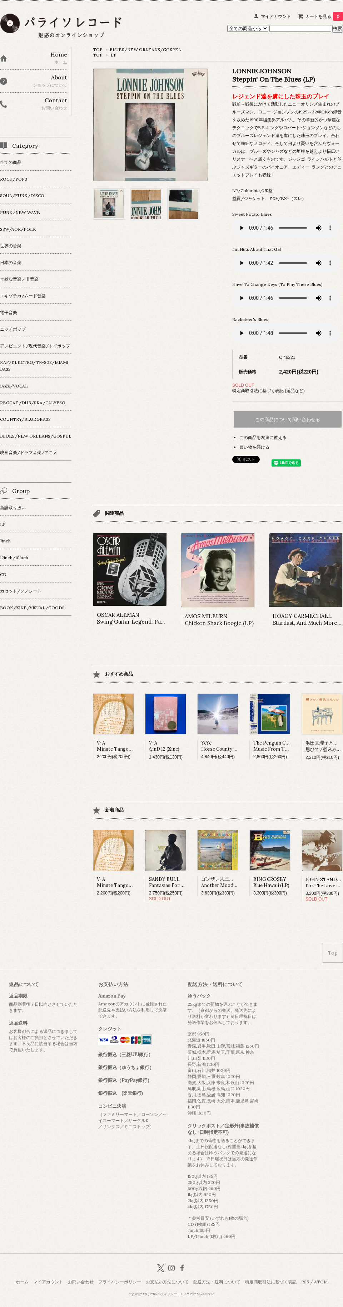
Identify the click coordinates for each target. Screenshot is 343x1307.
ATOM (321, 1281)
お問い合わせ (81, 1281)
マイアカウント (276, 16)
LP (113, 55)
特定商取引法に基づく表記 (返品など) (268, 390)
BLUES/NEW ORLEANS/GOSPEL (145, 49)
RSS (305, 1281)
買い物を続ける (254, 447)
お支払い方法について (167, 1281)
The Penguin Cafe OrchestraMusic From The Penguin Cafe (286, 746)
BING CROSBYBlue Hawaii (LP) (271, 882)
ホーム (22, 1281)
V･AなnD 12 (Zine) (164, 746)
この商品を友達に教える (263, 437)
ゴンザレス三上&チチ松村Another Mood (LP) (228, 882)
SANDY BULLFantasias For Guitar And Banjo (183, 882)
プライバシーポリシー (119, 1281)
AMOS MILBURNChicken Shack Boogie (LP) (219, 619)
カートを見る (324, 16)
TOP (98, 49)
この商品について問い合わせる (287, 419)
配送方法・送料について (216, 1281)
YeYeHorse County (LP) (222, 746)
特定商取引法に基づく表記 (271, 1281)
